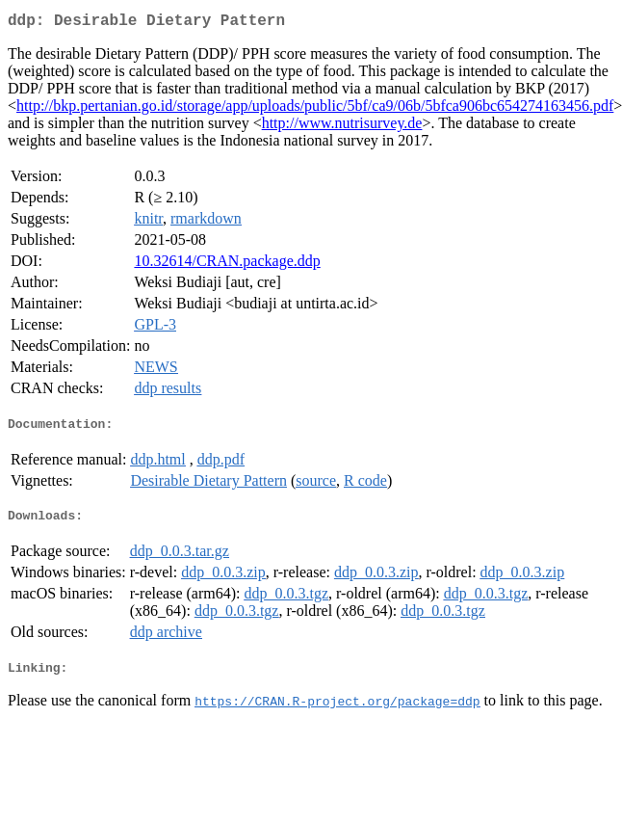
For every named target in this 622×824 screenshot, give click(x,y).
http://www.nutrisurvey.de (342, 127)
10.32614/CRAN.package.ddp (227, 264)
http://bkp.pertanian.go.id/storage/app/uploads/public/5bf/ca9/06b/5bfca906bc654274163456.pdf (314, 109)
